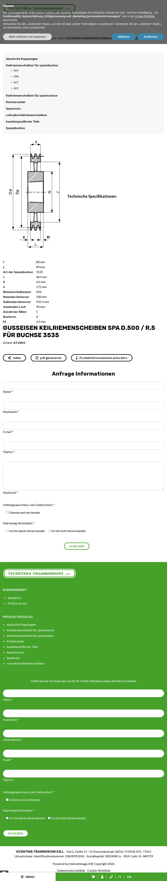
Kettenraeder (16, 102)
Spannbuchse (15, 128)
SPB (16, 76)
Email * (7, 759)
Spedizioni (14, 598)
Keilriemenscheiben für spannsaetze (32, 95)
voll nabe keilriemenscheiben (26, 115)
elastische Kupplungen (22, 58)
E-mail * (8, 432)
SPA (60, 38)
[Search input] (84, 20)
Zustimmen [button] (150, 873)
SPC (16, 82)
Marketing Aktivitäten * (18, 523)
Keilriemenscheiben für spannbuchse (34, 38)
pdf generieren (48, 358)
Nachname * (11, 411)
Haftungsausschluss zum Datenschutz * (28, 505)
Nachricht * (10, 492)
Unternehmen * (13, 739)
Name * (8, 391)
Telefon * (9, 452)
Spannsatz (13, 108)
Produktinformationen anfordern (101, 358)
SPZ (16, 88)
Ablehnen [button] (124, 873)
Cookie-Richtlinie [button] (145, 853)
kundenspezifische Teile (22, 121)
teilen (14, 358)
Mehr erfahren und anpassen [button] (27, 873)
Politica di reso (17, 603)
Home (6, 38)
